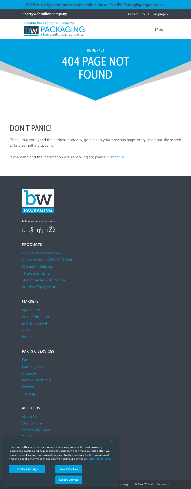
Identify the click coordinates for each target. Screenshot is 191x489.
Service (28, 387)
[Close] (111, 441)
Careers (133, 14)
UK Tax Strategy (119, 484)
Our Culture (32, 423)
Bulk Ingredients (35, 323)
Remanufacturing (36, 380)
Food (26, 330)
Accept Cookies (69, 479)
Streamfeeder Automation (43, 280)
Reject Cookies (69, 469)
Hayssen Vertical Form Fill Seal (47, 260)
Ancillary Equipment (38, 287)
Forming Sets (33, 366)
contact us (116, 157)
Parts (26, 360)
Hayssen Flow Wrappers (42, 253)
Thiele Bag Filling (36, 273)
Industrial (29, 337)
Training (28, 393)
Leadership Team (36, 430)
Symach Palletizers (37, 266)
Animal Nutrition (35, 316)
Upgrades (30, 373)
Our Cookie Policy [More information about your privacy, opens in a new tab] (100, 458)
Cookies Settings (27, 469)
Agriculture (31, 310)
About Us (29, 416)
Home (91, 50)
